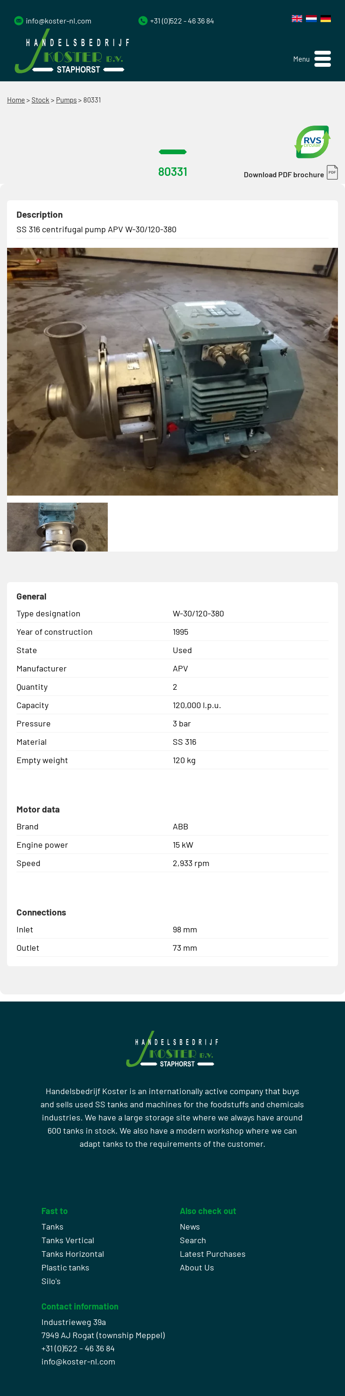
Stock (40, 99)
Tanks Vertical (67, 1240)
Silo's (51, 1281)
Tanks (52, 1226)
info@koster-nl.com (58, 20)
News (190, 1226)
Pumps (66, 99)
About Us (197, 1267)
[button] (312, 59)
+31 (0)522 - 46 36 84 (182, 20)
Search (193, 1240)
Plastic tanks (65, 1267)
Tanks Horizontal (72, 1253)
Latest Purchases (213, 1253)
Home (16, 99)
